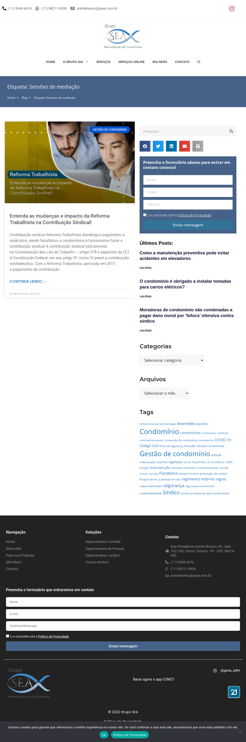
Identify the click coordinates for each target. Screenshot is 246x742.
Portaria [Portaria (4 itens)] (194, 473)
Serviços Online (131, 62)
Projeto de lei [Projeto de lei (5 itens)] (148, 479)
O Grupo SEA (77, 62)
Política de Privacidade (130, 735)
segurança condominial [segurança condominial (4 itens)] (199, 486)
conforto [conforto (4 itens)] (222, 433)
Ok (104, 735)
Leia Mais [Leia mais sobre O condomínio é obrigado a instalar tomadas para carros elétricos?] (146, 296)
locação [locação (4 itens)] (144, 468)
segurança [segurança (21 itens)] (173, 485)
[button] (145, 146)
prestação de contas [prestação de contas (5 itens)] (213, 473)
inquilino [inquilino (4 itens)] (162, 462)
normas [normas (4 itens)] (153, 473)
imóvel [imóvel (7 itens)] (216, 455)
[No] (240, 731)
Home (50, 62)
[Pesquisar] (231, 131)
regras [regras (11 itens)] (221, 479)
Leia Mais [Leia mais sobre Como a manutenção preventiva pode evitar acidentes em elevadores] (146, 268)
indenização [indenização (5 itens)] (148, 462)
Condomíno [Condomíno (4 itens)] (209, 433)
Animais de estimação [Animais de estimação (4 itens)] (162, 424)
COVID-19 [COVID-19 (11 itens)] (223, 439)
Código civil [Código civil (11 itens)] (149, 445)
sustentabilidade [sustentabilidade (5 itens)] (151, 493)
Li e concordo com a (179, 215)
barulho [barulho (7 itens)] (202, 424)
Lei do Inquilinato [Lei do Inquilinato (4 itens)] (195, 462)
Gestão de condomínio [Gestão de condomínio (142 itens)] (175, 453)
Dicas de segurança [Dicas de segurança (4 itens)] (171, 446)
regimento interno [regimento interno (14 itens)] (198, 479)
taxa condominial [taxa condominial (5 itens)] (217, 493)
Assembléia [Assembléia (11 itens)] (186, 423)
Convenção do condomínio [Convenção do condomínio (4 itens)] (181, 440)
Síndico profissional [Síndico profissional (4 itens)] (193, 493)
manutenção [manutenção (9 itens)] (160, 467)
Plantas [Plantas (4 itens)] (183, 473)
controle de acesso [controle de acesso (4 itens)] (151, 440)
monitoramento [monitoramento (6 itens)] (207, 468)
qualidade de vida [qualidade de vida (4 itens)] (169, 479)
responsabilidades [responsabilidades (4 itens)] (151, 486)
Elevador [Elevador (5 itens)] (190, 446)
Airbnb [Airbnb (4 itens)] (144, 424)
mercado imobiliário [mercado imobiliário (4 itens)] (184, 468)
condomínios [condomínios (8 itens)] (190, 432)
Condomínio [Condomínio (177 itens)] (159, 431)
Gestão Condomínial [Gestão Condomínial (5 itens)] (210, 446)
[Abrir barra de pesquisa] (198, 62)
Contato (182, 62)
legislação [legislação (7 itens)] (176, 462)
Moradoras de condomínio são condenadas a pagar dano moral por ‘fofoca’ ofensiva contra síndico (187, 315)
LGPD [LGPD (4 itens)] (229, 462)
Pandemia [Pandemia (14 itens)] (168, 473)
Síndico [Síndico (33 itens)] (171, 492)
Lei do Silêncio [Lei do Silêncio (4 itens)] (216, 462)
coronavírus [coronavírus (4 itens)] (206, 440)
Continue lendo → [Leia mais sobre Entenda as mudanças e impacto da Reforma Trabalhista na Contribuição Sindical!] (28, 281)
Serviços (103, 62)
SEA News (159, 62)
